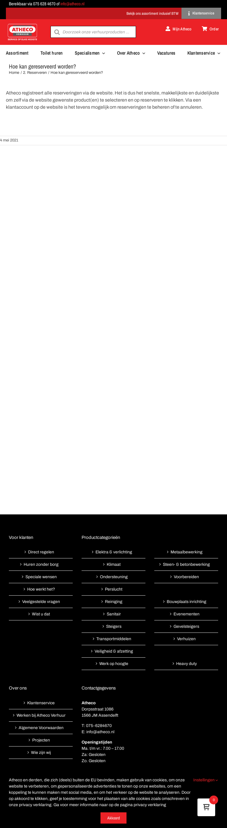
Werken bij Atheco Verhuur (41, 715)
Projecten (41, 740)
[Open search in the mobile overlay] (93, 32)
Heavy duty (186, 663)
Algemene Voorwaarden (41, 728)
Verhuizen (186, 639)
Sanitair (114, 614)
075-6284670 (99, 725)
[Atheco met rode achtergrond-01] (22, 24)
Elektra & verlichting (113, 552)
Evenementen (187, 614)
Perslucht (113, 589)
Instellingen (205, 780)
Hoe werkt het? (41, 589)
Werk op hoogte (113, 663)
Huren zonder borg (41, 564)
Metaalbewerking (186, 552)
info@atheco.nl (72, 4)
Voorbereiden (186, 577)
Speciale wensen (41, 577)
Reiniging (113, 601)
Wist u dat (41, 614)
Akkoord (113, 818)
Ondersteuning (114, 577)
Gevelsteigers (186, 626)
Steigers (113, 626)
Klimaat (114, 564)
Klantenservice (41, 703)
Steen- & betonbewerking (186, 564)
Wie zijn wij (41, 752)
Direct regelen (41, 552)
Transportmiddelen (113, 639)
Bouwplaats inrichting (186, 601)
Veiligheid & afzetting (114, 651)
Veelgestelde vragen (41, 601)
